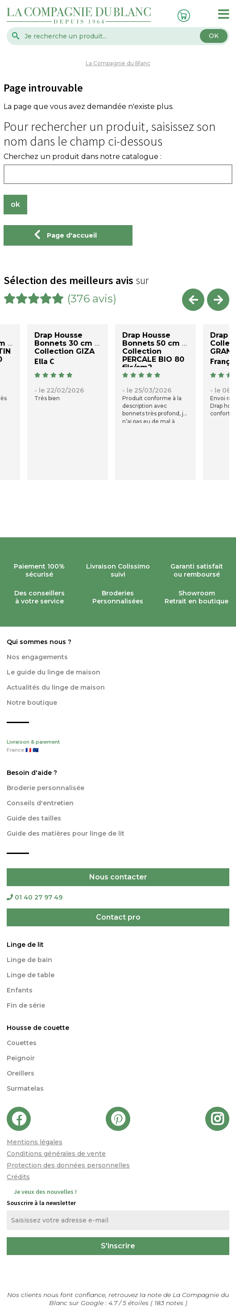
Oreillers (20, 1073)
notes (169, 1303)
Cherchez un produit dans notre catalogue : (82, 157)
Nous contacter (118, 877)
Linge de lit (25, 945)
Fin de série (26, 1005)
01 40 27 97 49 (34, 897)
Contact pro (118, 917)
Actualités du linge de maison (56, 687)
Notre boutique (32, 703)
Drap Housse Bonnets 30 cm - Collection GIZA (66, 343)
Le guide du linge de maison (53, 672)
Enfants (20, 990)
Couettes (22, 1043)
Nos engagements (37, 657)
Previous (193, 300)
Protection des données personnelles (68, 1165)
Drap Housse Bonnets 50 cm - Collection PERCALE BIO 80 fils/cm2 (153, 351)
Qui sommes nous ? (39, 642)
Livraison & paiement (118, 746)
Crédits (18, 1177)
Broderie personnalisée (45, 788)
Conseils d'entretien (40, 803)
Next (218, 300)
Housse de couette (38, 1028)
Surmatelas (25, 1088)
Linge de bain (29, 960)
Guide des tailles (34, 818)
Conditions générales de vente (56, 1154)
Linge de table (30, 975)
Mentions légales (34, 1142)
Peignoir (21, 1058)
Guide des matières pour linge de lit (65, 833)
